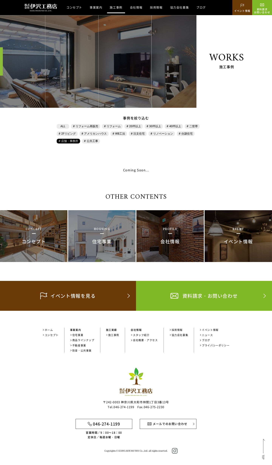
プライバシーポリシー (216, 345)
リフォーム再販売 (87, 126)
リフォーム (114, 126)
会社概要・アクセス (145, 340)
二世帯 (193, 126)
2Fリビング (68, 133)
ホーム (49, 330)
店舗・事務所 (69, 141)
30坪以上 (155, 126)
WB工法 (120, 133)
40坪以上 (175, 126)
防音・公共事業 (82, 350)
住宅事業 (77, 335)
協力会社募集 (179, 7)
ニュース (207, 335)
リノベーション (163, 133)
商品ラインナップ (83, 340)
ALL (62, 126)
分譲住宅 (187, 133)
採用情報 (156, 7)
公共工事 (92, 141)
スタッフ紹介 (141, 335)
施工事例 (113, 335)
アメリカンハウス (95, 133)
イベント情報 (210, 330)
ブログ (201, 7)
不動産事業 (79, 345)
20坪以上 (135, 126)
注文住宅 (139, 133)
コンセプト (74, 7)
